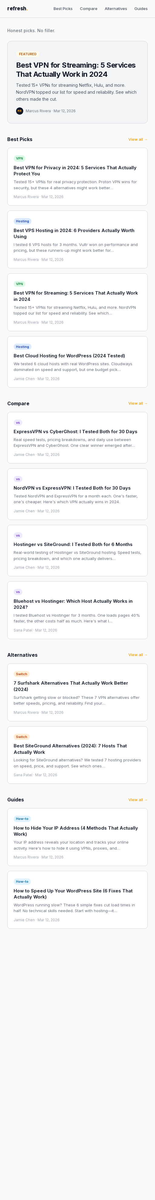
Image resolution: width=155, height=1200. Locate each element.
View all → (138, 139)
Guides (141, 8)
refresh (17, 8)
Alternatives (116, 8)
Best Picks (63, 8)
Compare (88, 8)
